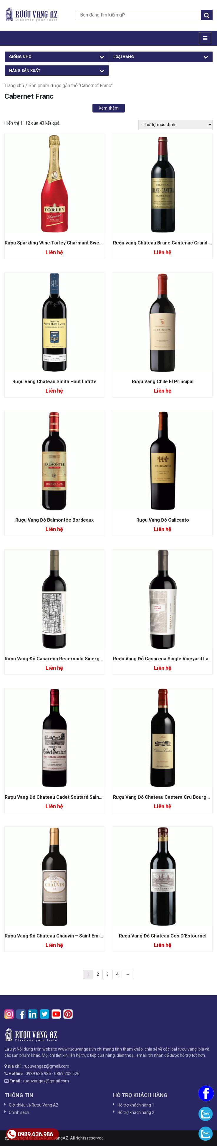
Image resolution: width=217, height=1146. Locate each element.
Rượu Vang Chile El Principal (162, 381)
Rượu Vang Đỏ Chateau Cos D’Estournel (162, 936)
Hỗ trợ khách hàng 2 (135, 1112)
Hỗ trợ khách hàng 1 (135, 1105)
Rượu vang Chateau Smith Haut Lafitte (54, 381)
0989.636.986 (30, 1134)
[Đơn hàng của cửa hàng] (175, 124)
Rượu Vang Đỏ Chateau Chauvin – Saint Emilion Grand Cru (68, 936)
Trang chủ (14, 85)
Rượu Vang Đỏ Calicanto (162, 520)
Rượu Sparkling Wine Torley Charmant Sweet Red (59, 243)
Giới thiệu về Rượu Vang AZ (34, 1105)
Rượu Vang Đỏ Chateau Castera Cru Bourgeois (164, 797)
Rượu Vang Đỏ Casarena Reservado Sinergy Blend (60, 659)
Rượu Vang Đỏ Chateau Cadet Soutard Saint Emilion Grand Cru (73, 797)
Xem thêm (109, 108)
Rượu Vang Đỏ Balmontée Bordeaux (54, 520)
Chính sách (19, 1112)
